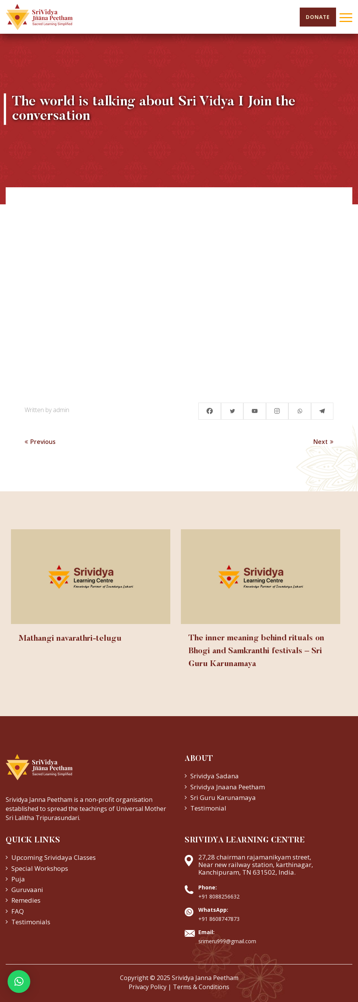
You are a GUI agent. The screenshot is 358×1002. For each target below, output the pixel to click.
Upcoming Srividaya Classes (53, 857)
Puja (18, 879)
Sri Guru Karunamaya (223, 797)
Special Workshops (39, 868)
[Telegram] (322, 411)
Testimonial (208, 808)
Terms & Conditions (201, 987)
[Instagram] (276, 411)
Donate (316, 17)
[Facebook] (208, 411)
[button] (19, 981)
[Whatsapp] (299, 411)
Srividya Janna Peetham (205, 978)
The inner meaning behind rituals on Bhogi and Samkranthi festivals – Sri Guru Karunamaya (257, 652)
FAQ (17, 911)
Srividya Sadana (214, 776)
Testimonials (30, 922)
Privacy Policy (148, 987)
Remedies (25, 900)
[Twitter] (231, 411)
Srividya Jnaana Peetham (227, 786)
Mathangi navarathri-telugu (72, 639)
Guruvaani (27, 890)
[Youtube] (254, 411)
